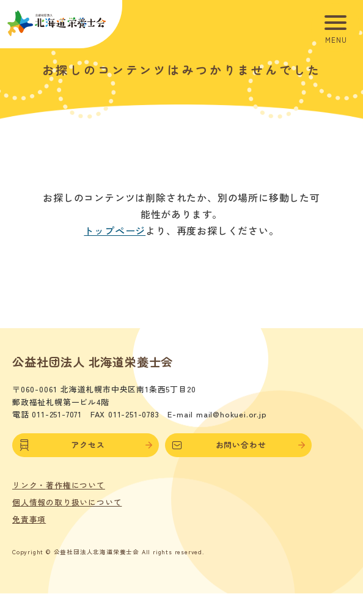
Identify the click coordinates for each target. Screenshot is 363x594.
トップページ (114, 230)
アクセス (85, 445)
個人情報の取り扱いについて (67, 502)
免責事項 (29, 519)
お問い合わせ (238, 445)
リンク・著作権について (58, 485)
